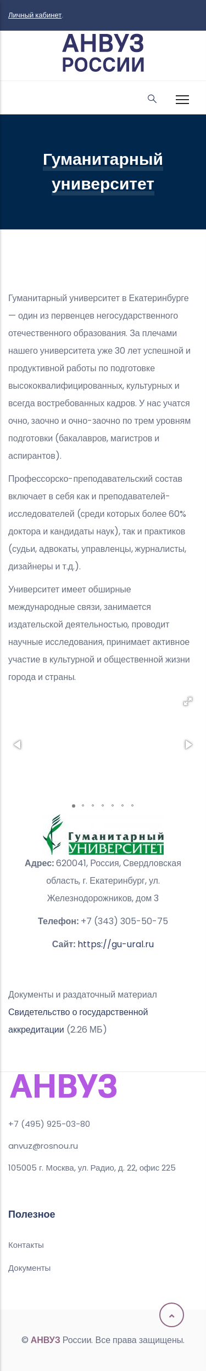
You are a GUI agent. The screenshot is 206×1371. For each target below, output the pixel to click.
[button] (188, 701)
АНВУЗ (45, 1340)
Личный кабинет (35, 15)
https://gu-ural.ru (115, 944)
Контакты (26, 1245)
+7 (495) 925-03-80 (49, 1124)
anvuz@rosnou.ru (43, 1145)
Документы (29, 1268)
